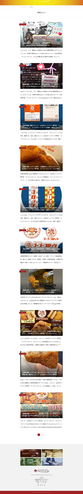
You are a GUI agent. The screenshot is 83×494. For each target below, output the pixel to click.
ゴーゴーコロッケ (22, 24)
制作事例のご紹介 (51, 2)
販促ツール (22, 106)
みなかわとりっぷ (60, 2)
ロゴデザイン (23, 230)
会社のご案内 (68, 2)
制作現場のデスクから (76, 2)
